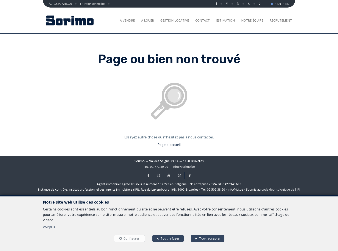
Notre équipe (252, 20)
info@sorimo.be (184, 167)
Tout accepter (210, 238)
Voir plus (49, 227)
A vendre (127, 20)
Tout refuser (169, 238)
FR (271, 4)
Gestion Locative (174, 20)
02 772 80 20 (159, 167)
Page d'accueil (169, 144)
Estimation (225, 20)
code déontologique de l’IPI (280, 189)
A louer (147, 20)
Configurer (131, 238)
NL (287, 4)
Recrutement (281, 20)
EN (279, 4)
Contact (202, 20)
